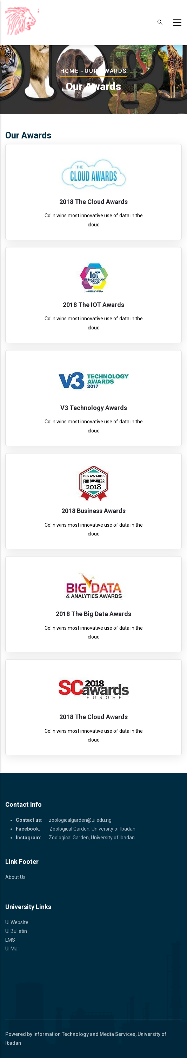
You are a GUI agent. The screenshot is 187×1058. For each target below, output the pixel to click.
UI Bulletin (16, 931)
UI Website (16, 922)
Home (69, 71)
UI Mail (12, 948)
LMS (10, 940)
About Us (15, 877)
